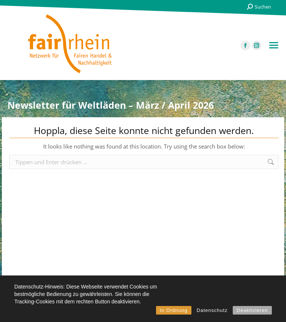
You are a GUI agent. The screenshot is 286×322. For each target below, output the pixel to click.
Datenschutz (212, 310)
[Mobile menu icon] (274, 45)
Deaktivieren (252, 310)
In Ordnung (174, 310)
